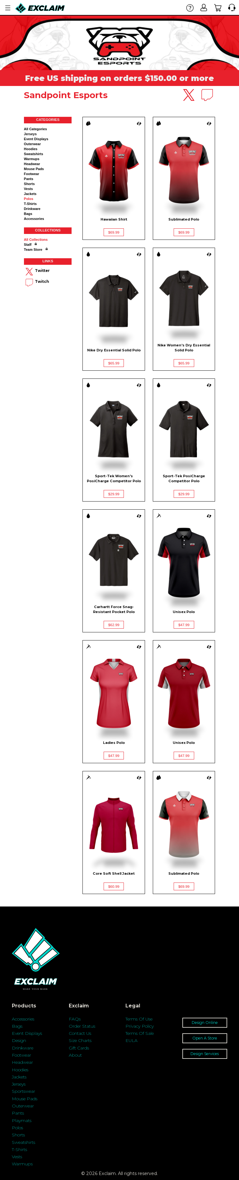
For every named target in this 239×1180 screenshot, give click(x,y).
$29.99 (114, 494)
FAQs (75, 1019)
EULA (131, 1040)
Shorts (29, 184)
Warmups (32, 159)
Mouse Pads (34, 169)
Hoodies (30, 149)
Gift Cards (79, 1048)
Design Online (205, 1022)
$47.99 (184, 625)
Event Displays (36, 139)
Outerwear (32, 144)
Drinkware (32, 209)
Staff (27, 244)
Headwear (32, 164)
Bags (28, 214)
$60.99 (114, 886)
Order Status (82, 1026)
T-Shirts (19, 1149)
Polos (28, 199)
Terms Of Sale (139, 1033)
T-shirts (30, 204)
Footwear (31, 174)
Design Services (204, 1053)
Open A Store (204, 1038)
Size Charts (80, 1040)
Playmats (21, 1120)
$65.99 (114, 363)
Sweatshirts (33, 154)
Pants (28, 179)
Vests (28, 189)
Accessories (34, 219)
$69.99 (114, 232)
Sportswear (23, 1091)
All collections (36, 239)
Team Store (33, 249)
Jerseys (30, 134)
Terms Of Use (138, 1019)
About (75, 1055)
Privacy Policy (139, 1026)
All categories (35, 129)
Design (19, 1040)
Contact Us (80, 1033)
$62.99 (114, 625)
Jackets (30, 194)
